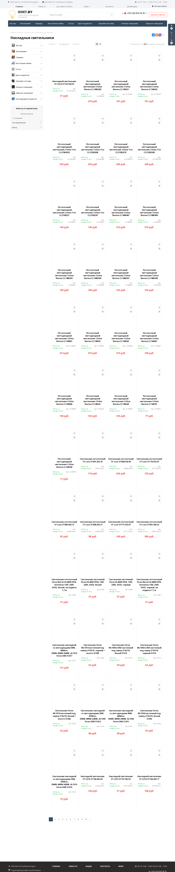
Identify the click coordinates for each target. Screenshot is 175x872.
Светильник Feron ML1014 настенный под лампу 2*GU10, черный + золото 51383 (92, 649)
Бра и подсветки (85, 23)
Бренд (26, 127)
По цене (76, 44)
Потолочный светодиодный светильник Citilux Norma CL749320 (149, 85)
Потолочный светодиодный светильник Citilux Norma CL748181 (149, 400)
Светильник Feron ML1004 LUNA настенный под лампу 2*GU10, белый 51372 (121, 649)
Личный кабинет (159, 6)
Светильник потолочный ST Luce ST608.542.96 (121, 460)
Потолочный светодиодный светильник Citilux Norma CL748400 (64, 400)
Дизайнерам (132, 6)
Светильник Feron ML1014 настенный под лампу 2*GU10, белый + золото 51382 (64, 714)
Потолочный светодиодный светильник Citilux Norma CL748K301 (64, 274)
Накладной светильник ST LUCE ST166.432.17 (149, 777)
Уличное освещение (129, 23)
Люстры (12, 23)
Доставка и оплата (64, 6)
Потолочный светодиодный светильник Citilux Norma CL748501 (92, 337)
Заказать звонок (158, 15)
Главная (19, 6)
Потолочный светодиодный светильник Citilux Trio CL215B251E (121, 148)
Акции (89, 866)
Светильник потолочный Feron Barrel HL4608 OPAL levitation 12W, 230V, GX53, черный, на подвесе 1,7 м (149, 585)
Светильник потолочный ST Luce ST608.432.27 (92, 523)
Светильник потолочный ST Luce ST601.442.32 (149, 523)
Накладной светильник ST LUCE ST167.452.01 (121, 777)
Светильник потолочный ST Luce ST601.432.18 (92, 460)
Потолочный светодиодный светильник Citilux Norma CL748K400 (149, 211)
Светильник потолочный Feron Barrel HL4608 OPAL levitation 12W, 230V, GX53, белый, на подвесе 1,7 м (64, 585)
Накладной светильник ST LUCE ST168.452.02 (93, 777)
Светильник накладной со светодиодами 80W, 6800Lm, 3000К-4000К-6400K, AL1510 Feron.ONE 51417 (64, 650)
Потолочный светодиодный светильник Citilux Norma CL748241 (92, 400)
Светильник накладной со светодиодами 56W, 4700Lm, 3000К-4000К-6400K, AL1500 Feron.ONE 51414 (92, 716)
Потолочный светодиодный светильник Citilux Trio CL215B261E (64, 148)
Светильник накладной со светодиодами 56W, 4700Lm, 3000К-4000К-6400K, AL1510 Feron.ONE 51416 (64, 781)
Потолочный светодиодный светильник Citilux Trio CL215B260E (92, 148)
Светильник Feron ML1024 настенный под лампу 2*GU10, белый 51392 (149, 714)
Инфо (87, 6)
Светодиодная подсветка (27, 99)
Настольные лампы (55, 23)
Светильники (25, 23)
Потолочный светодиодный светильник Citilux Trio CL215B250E (149, 148)
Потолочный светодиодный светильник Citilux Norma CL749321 (121, 85)
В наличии (18, 118)
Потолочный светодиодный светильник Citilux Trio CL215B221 (64, 211)
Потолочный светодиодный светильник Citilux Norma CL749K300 (92, 85)
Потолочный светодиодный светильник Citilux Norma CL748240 (121, 400)
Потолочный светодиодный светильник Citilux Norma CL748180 (64, 463)
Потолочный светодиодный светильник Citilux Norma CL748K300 (92, 274)
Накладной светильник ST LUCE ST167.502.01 (64, 82)
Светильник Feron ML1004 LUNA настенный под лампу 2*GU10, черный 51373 (149, 649)
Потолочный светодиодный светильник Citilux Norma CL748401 (149, 337)
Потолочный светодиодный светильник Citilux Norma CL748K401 (121, 211)
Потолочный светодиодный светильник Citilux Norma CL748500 (121, 337)
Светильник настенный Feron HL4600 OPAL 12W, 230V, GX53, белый (93, 582)
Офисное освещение (154, 23)
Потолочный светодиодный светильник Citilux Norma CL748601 (64, 337)
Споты (71, 23)
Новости (41, 6)
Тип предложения (26, 123)
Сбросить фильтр (27, 114)
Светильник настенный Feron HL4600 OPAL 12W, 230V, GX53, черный (121, 582)
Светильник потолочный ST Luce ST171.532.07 (121, 523)
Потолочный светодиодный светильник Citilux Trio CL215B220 (92, 211)
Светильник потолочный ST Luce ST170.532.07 (149, 460)
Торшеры (38, 23)
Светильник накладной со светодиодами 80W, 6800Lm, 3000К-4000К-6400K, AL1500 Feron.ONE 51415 (121, 716)
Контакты (109, 6)
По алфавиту (64, 44)
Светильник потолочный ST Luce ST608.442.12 (64, 523)
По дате (52, 44)
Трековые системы (106, 23)
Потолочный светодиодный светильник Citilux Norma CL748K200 (149, 274)
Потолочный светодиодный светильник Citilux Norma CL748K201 (121, 274)
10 (86, 819)
